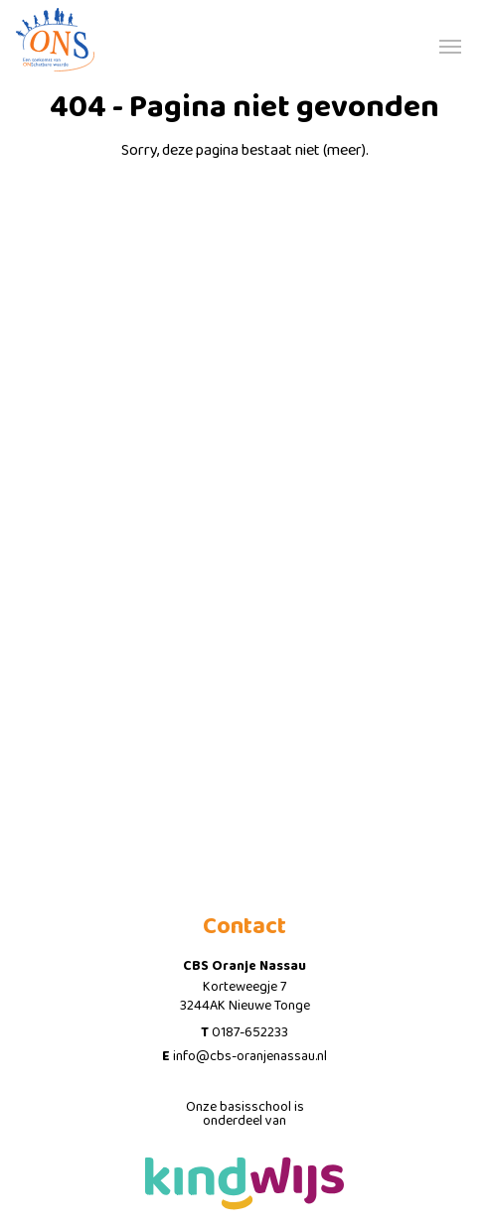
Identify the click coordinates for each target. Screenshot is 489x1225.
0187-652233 (250, 1032)
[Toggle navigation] (450, 45)
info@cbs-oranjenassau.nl (250, 1056)
